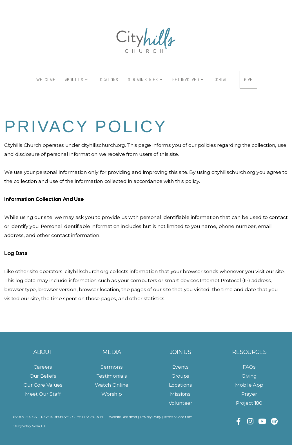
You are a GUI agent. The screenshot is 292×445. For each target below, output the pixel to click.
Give (248, 80)
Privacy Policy (150, 417)
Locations (108, 80)
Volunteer (180, 403)
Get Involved (188, 80)
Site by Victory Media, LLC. (29, 426)
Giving (249, 376)
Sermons (111, 367)
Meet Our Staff (43, 394)
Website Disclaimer (123, 417)
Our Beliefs (43, 376)
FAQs (249, 367)
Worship (111, 394)
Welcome (45, 80)
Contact (221, 80)
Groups (180, 376)
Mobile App (249, 385)
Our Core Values (43, 385)
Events (180, 367)
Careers (43, 367)
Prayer (249, 394)
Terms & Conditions (177, 417)
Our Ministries (145, 80)
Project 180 (249, 403)
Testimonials (111, 376)
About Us (76, 80)
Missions (180, 394)
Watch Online (111, 385)
